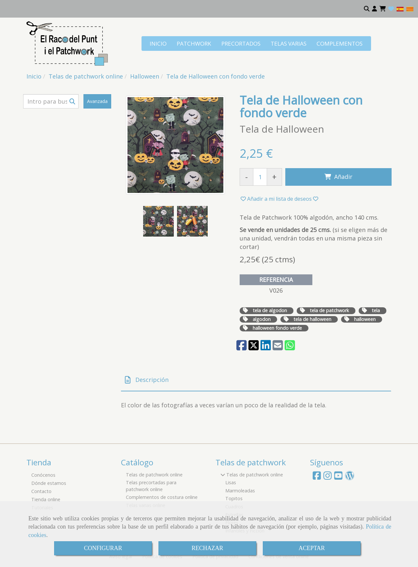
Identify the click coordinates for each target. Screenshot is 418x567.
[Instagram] (327, 477)
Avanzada (97, 101)
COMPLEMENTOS (340, 43)
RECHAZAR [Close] (207, 548)
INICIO (158, 43)
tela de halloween (312, 319)
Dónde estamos (48, 483)
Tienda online (45, 499)
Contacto (41, 491)
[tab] (256, 380)
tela (376, 310)
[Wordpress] (349, 477)
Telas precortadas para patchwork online (151, 485)
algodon (262, 319)
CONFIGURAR (103, 548)
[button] (374, 9)
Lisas (230, 482)
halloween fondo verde (277, 328)
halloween (365, 319)
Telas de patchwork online (154, 475)
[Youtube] (338, 477)
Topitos (234, 498)
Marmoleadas (240, 490)
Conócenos (43, 475)
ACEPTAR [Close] (312, 548)
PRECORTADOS (241, 43)
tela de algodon (270, 310)
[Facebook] (317, 477)
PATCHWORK (194, 43)
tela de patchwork (329, 310)
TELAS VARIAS (288, 43)
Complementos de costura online (162, 497)
